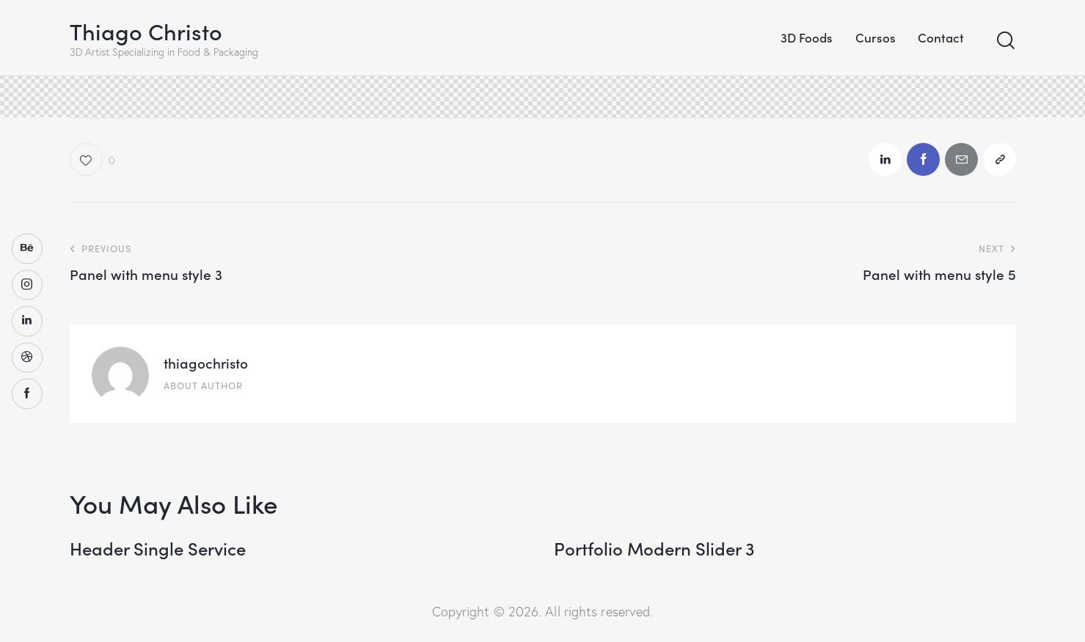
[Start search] (1006, 41)
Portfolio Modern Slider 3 (654, 548)
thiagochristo (206, 362)
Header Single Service (158, 548)
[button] (92, 159)
